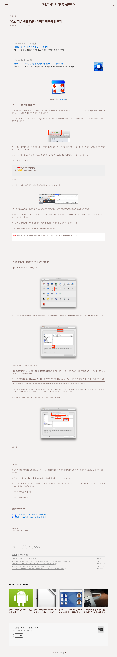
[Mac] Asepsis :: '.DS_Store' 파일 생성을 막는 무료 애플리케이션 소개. (33, 564)
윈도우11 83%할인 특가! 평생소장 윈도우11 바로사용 (38, 63)
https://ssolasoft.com (21, 60)
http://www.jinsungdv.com (23, 43)
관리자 (66, 653)
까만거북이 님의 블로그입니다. (22, 631)
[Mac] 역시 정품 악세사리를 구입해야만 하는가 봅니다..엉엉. (30, 566)
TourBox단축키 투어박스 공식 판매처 (31, 47)
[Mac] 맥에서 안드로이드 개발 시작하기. (24, 559)
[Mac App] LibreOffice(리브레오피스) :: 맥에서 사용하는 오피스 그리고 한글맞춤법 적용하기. (40, 561)
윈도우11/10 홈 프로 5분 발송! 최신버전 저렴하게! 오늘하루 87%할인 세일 (44, 67)
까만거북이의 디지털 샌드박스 (58, 4)
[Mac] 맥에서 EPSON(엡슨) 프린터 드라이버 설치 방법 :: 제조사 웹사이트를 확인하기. (38, 569)
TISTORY (59, 653)
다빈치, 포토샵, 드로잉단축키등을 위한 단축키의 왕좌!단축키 (39, 50)
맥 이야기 (14, 555)
